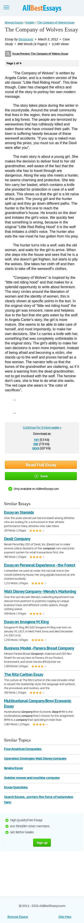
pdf (35, 443)
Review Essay (13, 768)
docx (35, 447)
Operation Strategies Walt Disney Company (35, 758)
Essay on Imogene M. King (26, 621)
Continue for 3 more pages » (42, 427)
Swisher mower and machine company (32, 777)
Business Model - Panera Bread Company (39, 648)
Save (40, 476)
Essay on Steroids (19, 512)
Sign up (42, 842)
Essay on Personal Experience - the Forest (39, 565)
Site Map (64, 917)
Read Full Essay (41, 465)
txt (36, 439)
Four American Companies (22, 749)
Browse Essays (17, 917)
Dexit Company (17, 538)
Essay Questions (16, 787)
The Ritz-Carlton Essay (23, 674)
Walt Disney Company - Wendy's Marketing (40, 591)
